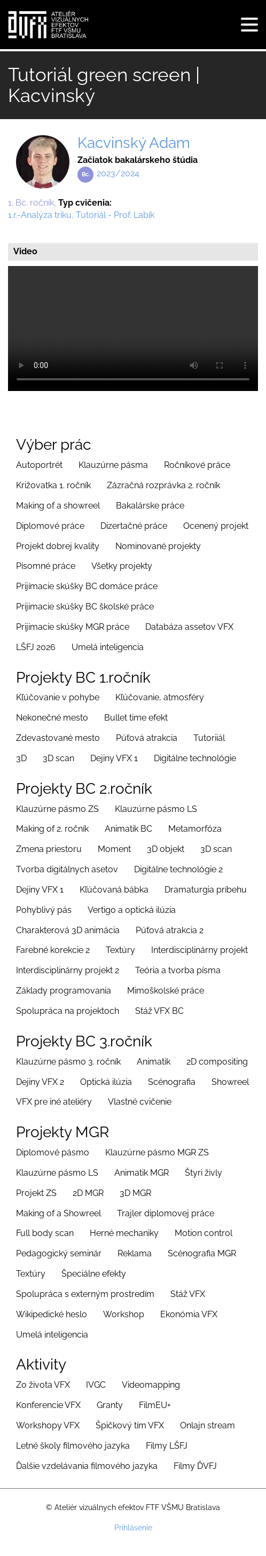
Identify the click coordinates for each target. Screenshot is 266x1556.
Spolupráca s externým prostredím (85, 1294)
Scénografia (171, 1082)
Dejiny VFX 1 (114, 758)
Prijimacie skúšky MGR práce (72, 627)
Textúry (120, 950)
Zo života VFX (43, 1385)
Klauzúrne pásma (113, 465)
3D (21, 758)
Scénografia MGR (202, 1253)
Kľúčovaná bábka (114, 890)
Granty (110, 1405)
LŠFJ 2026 (36, 647)
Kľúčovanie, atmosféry (159, 697)
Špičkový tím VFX (130, 1425)
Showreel (230, 1082)
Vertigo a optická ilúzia (132, 910)
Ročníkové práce (197, 465)
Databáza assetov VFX (189, 627)
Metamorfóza (195, 829)
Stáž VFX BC (159, 1011)
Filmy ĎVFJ (195, 1466)
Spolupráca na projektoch (67, 1011)
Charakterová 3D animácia (68, 930)
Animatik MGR (141, 1173)
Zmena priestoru (49, 849)
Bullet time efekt (136, 718)
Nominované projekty (158, 546)
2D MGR (88, 1193)
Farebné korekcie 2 (53, 950)
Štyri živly (203, 1173)
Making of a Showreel (58, 1213)
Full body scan (45, 1233)
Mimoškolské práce (165, 991)
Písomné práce (45, 566)
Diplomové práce (50, 526)
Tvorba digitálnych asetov (67, 869)
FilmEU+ (155, 1405)
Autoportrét (39, 465)
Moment (114, 849)
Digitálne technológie (195, 758)
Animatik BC (128, 829)
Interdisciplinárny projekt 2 (67, 970)
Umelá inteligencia (108, 647)
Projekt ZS (36, 1193)
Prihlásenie (133, 1527)
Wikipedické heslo (51, 1314)
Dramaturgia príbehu (206, 890)
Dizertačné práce (133, 526)
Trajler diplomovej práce (165, 1213)
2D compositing (217, 1062)
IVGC (96, 1385)
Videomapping (151, 1385)
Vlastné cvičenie (139, 1102)
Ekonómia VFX (188, 1314)
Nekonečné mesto (52, 718)
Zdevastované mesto (58, 738)
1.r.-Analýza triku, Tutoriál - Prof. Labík (81, 215)
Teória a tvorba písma (178, 970)
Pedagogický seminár (58, 1253)
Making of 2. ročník (52, 829)
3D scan (58, 758)
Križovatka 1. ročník (53, 485)
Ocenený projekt (215, 526)
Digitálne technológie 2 (178, 869)
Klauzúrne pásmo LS (156, 809)
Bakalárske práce (150, 506)
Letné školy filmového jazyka (73, 1446)
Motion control (203, 1233)
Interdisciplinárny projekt (199, 950)
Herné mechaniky (124, 1233)
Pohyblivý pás (44, 910)
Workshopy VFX (48, 1425)
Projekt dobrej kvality (57, 546)
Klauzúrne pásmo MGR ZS (157, 1152)
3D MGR (135, 1193)
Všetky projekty (121, 566)
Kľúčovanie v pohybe (57, 697)
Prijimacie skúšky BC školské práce (85, 606)
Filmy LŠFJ (166, 1446)
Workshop (123, 1314)
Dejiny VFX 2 (40, 1082)
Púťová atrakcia (146, 738)
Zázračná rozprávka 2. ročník (163, 485)
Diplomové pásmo (52, 1152)
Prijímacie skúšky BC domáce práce (87, 586)
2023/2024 (118, 173)
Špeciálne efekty (93, 1274)
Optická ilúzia (106, 1082)
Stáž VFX (187, 1294)
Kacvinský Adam (133, 143)
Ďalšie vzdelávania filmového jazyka (87, 1466)
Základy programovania (63, 991)
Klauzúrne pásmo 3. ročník (68, 1062)
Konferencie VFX (48, 1405)
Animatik (153, 1062)
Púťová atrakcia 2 (170, 930)
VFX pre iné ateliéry (54, 1102)
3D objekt (165, 849)
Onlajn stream (207, 1425)
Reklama (135, 1253)
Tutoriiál (209, 738)
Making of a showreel (58, 506)
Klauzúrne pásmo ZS (57, 809)
